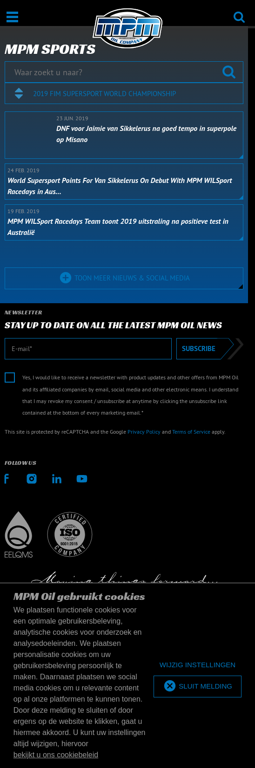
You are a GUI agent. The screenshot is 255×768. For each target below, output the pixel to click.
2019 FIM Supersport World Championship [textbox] (104, 93)
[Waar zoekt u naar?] (124, 72)
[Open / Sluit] (12, 17)
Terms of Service (191, 431)
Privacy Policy (144, 431)
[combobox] (124, 93)
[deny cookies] (198, 665)
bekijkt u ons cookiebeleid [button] (55, 755)
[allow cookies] (198, 686)
